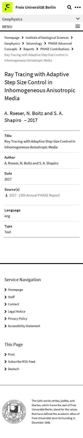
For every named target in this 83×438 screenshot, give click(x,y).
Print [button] (11, 354)
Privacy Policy (17, 318)
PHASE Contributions (54, 49)
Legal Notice (16, 311)
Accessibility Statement (24, 326)
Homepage (11, 37)
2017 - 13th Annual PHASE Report (34, 195)
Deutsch (13, 369)
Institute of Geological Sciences (47, 37)
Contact (13, 304)
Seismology (34, 43)
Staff (11, 297)
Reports (28, 49)
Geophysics (12, 43)
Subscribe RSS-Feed (21, 361)
